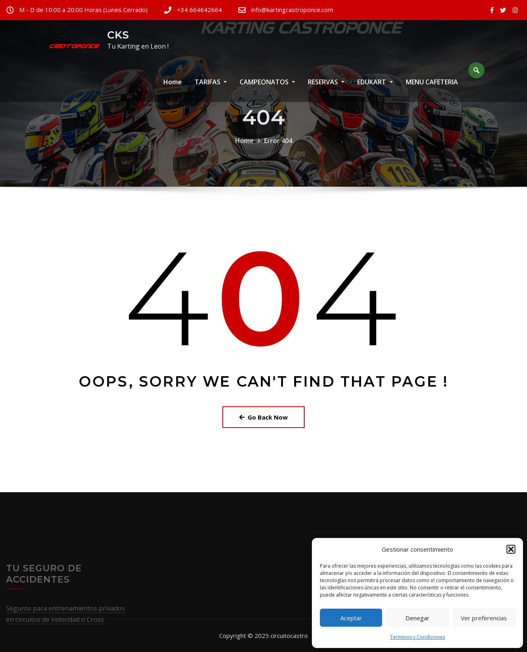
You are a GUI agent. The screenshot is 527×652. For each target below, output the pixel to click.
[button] (511, 549)
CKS (118, 35)
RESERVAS (326, 87)
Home (172, 87)
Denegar (417, 618)
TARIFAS (211, 87)
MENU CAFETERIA (432, 87)
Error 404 (278, 150)
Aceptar (351, 618)
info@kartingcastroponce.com (292, 10)
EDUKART (375, 87)
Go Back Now (263, 417)
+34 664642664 (199, 10)
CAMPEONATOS (267, 87)
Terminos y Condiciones (417, 637)
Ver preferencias (484, 618)
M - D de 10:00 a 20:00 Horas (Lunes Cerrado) (83, 10)
